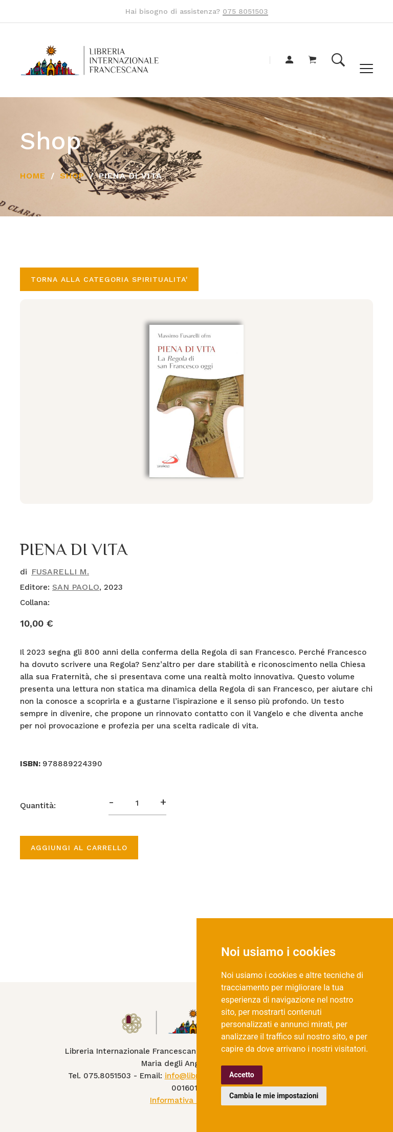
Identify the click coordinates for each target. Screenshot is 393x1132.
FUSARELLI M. (60, 571)
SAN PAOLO (75, 587)
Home (33, 176)
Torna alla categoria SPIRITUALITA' (109, 279)
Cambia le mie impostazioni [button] (273, 1096)
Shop (72, 176)
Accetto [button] (241, 1075)
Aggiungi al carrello (79, 848)
